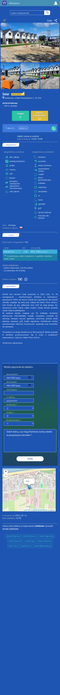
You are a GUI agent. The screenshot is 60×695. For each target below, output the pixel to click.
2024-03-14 (21, 515)
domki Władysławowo (42, 546)
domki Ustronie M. (15, 541)
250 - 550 (39, 251)
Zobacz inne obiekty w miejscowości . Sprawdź (27, 526)
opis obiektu (11, 286)
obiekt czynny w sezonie (28, 136)
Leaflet (26, 510)
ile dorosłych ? (11, 404)
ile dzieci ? (10, 412)
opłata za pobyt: (9, 279)
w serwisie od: (8, 515)
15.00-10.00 (30, 139)
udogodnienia (11, 145)
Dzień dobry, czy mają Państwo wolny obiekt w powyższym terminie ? (30, 440)
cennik (10, 235)
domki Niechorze (29, 536)
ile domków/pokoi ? (13, 420)
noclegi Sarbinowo (10, 528)
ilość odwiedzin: (11, 518)
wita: (4, 225)
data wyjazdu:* (11, 382)
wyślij (30, 458)
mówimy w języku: (10, 227)
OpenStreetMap (40, 510)
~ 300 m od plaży (9, 105)
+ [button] (6, 472)
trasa (49, 20)
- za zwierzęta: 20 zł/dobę (13, 270)
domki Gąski (30, 541)
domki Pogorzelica (46, 536)
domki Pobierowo (13, 536)
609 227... (11, 128)
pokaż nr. (23, 128)
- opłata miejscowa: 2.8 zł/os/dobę (17, 267)
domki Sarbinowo (44, 541)
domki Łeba (13, 546)
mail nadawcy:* (12, 389)
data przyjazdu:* (12, 374)
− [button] (6, 475)
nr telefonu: (10, 397)
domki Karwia (26, 546)
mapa (29, 469)
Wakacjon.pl (14, 3)
